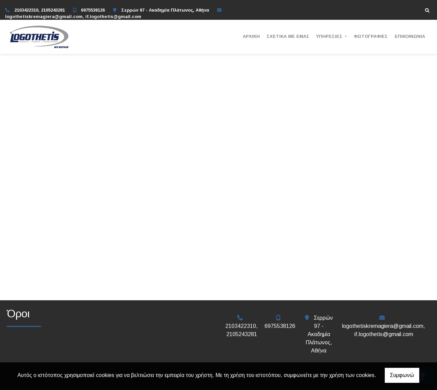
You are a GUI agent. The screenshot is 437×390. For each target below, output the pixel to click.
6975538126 (93, 10)
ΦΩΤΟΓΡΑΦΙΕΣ (371, 36)
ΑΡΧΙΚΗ (251, 36)
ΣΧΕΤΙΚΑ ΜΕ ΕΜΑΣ (288, 36)
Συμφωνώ (402, 375)
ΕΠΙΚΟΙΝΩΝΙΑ (410, 36)
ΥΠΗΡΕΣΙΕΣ (330, 36)
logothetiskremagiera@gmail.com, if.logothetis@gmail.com (73, 16)
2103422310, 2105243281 (39, 10)
